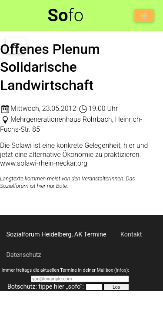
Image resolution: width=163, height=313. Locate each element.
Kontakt (131, 234)
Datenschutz (23, 255)
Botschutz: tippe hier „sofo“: (45, 286)
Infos (121, 270)
